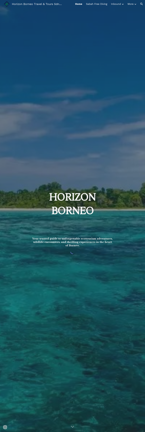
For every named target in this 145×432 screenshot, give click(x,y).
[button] (141, 4)
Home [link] (78, 4)
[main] (72, 198)
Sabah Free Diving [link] (96, 4)
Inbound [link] (116, 4)
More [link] (131, 4)
